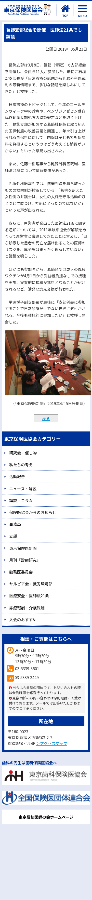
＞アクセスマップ (51, 743)
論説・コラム (21, 500)
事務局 (15, 524)
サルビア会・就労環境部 (31, 584)
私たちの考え (21, 465)
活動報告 (17, 476)
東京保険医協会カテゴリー (32, 438)
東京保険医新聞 (23, 548)
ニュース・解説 (23, 489)
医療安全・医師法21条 (29, 596)
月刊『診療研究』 (25, 560)
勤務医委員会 (21, 572)
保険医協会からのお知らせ (32, 512)
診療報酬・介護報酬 (27, 608)
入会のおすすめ (23, 619)
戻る (46, 418)
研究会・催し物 (23, 453)
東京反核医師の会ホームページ (46, 817)
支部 (13, 536)
